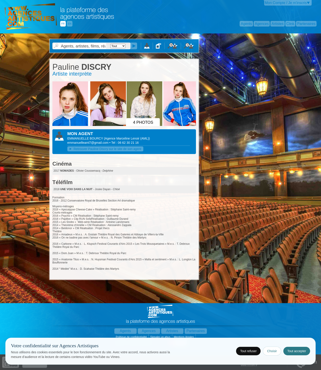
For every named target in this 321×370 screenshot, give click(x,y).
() (127, 138)
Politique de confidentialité (132, 337)
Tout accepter (296, 351)
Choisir (272, 351)
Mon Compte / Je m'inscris (286, 3)
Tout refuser (248, 351)
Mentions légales (184, 337)
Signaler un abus (160, 337)
